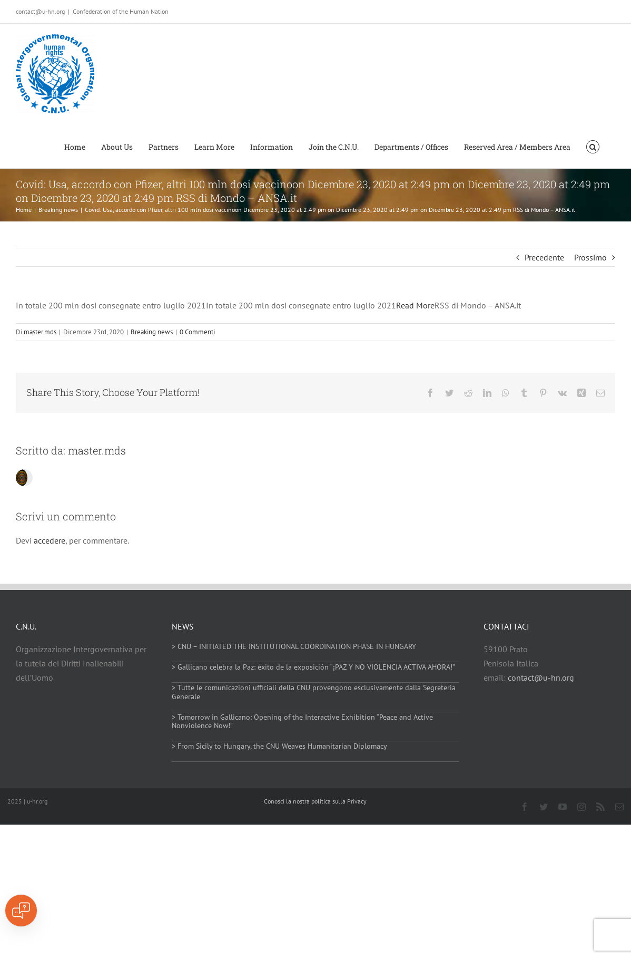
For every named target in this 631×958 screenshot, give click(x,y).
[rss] (600, 806)
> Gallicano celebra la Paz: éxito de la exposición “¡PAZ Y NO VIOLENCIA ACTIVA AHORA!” (313, 667)
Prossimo (590, 257)
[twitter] (543, 806)
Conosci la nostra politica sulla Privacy (315, 801)
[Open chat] (21, 910)
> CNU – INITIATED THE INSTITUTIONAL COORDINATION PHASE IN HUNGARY (294, 646)
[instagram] (581, 806)
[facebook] (524, 806)
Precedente (544, 257)
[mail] (619, 806)
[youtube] (562, 806)
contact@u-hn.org (541, 677)
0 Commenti (197, 331)
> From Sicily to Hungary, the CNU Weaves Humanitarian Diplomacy (279, 746)
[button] (592, 146)
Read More (415, 305)
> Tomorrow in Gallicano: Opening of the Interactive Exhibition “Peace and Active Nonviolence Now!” (302, 721)
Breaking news (152, 331)
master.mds (40, 331)
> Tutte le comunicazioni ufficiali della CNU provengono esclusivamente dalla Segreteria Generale (314, 692)
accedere (49, 540)
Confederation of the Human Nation (121, 11)
